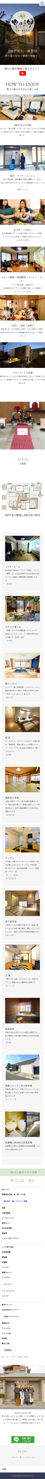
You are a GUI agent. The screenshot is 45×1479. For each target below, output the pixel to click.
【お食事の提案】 (22, 240)
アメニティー (8, 1284)
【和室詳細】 (10, 815)
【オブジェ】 (10, 985)
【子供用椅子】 (11, 878)
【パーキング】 (11, 1099)
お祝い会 (22, 336)
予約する (22, 431)
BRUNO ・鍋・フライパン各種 (15, 1201)
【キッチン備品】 (12, 875)
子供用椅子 (8, 1350)
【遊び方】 (9, 697)
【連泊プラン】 (22, 189)
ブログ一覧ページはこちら (22, 1457)
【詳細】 (10, 583)
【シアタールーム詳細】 (22, 291)
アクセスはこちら (22, 1391)
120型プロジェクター (11, 1316)
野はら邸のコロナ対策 (24, 1172)
